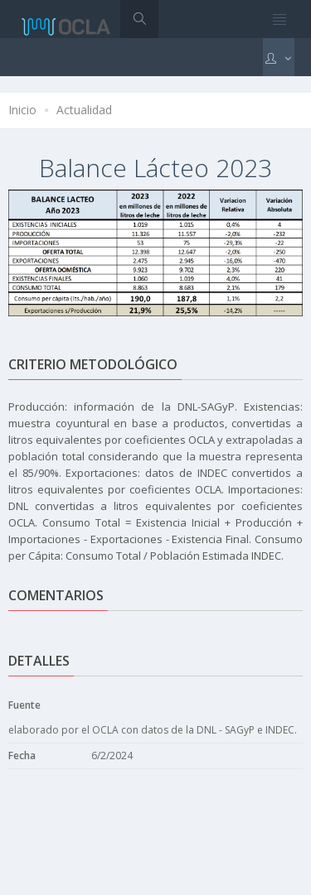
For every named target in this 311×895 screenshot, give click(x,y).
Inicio (22, 110)
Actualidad (84, 110)
